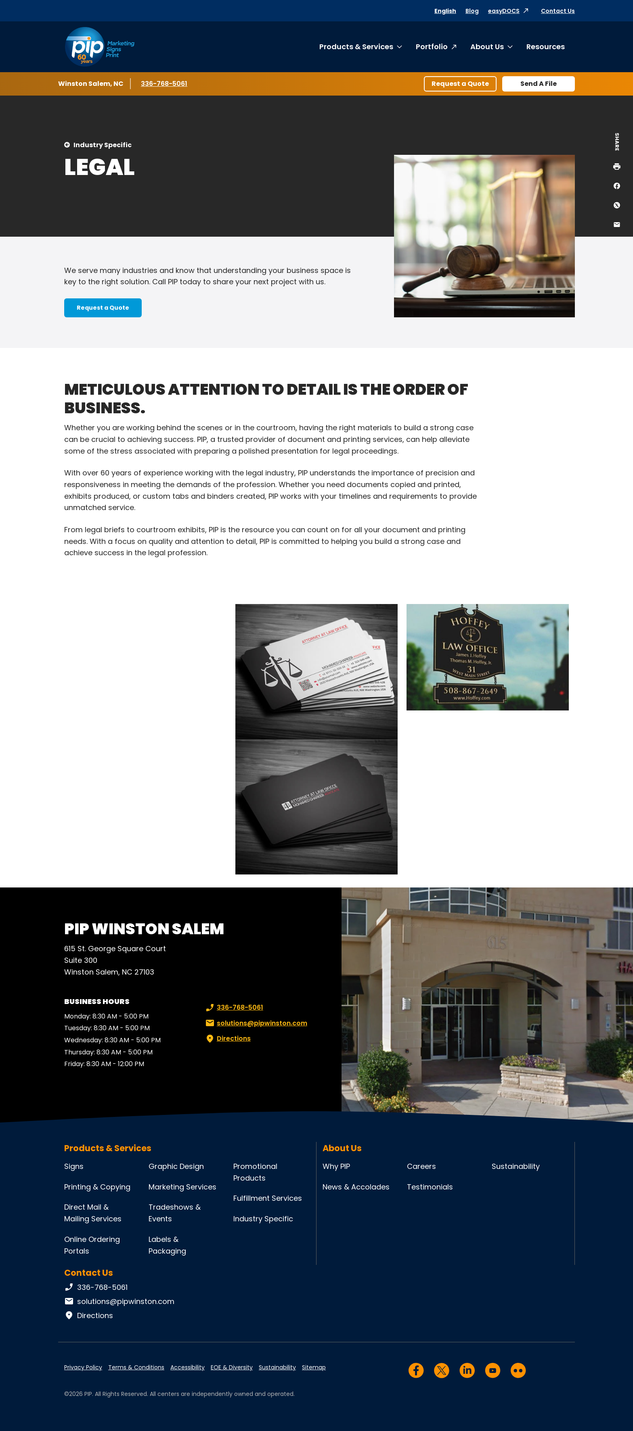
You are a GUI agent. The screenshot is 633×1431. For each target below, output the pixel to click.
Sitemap (314, 1367)
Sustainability (516, 1166)
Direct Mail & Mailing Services (93, 1213)
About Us (487, 47)
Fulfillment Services (267, 1198)
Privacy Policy (83, 1367)
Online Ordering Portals (92, 1245)
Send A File (538, 83)
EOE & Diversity (232, 1367)
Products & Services (356, 47)
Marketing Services (182, 1187)
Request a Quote (460, 83)
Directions (227, 1038)
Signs (74, 1166)
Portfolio (432, 47)
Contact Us (558, 11)
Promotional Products (255, 1172)
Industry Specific (102, 145)
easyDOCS (504, 11)
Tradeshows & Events (175, 1213)
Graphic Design (176, 1166)
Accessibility (187, 1367)
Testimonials (430, 1187)
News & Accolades (356, 1187)
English (445, 11)
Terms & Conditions (136, 1367)
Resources (545, 47)
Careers (421, 1166)
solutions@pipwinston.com (255, 1023)
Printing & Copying (97, 1187)
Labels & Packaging (167, 1245)
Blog (472, 11)
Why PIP (336, 1166)
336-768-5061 (165, 83)
